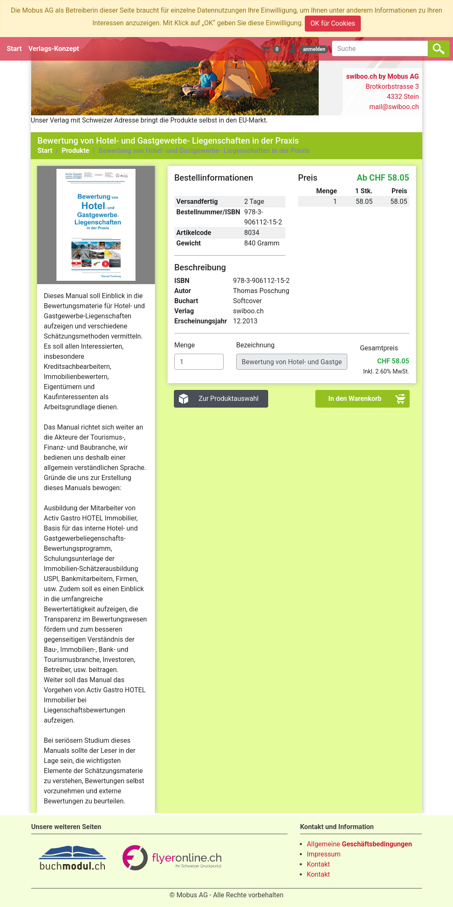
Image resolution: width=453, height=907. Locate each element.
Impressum (324, 854)
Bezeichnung (256, 345)
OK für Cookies (332, 23)
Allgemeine (359, 844)
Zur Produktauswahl (229, 399)
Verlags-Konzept (54, 49)
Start (14, 49)
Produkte (75, 151)
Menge (185, 345)
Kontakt (318, 864)
